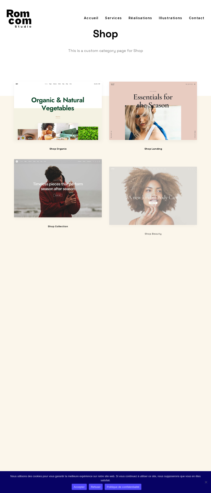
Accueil (91, 18)
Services (113, 18)
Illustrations (170, 18)
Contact (196, 18)
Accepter (79, 486)
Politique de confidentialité (123, 486)
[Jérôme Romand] (19, 18)
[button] (58, 110)
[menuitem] (92, 18)
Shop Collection (58, 238)
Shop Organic (58, 148)
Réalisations (140, 18)
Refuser (96, 486)
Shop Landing (153, 149)
